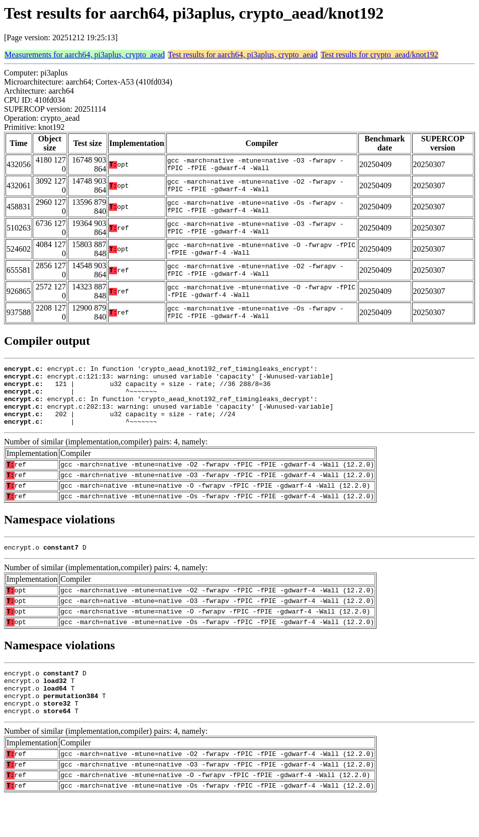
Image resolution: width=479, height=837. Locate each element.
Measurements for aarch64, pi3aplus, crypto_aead (85, 54)
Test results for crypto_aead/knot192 (379, 54)
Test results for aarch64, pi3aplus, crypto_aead (243, 54)
